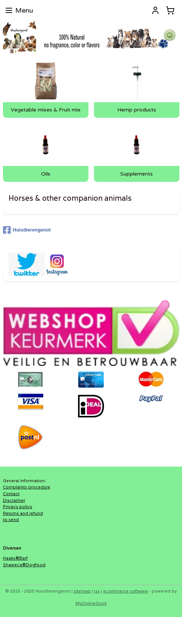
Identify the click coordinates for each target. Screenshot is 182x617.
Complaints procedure (26, 487)
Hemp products (136, 110)
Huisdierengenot (27, 230)
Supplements (136, 174)
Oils (45, 174)
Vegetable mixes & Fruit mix (46, 110)
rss (97, 591)
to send (11, 519)
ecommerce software (125, 591)
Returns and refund (23, 513)
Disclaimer (14, 500)
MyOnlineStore (91, 603)
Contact (11, 493)
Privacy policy (17, 506)
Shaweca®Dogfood (24, 564)
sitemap (82, 591)
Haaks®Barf (15, 558)
